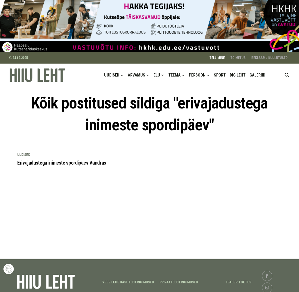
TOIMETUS (238, 56)
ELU (157, 73)
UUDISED (111, 73)
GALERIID (257, 73)
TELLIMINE (217, 56)
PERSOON (197, 73)
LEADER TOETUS (238, 280)
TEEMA (174, 73)
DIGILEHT (238, 73)
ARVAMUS (136, 73)
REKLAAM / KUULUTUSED (269, 56)
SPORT (220, 73)
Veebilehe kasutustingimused (128, 280)
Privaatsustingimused (179, 280)
